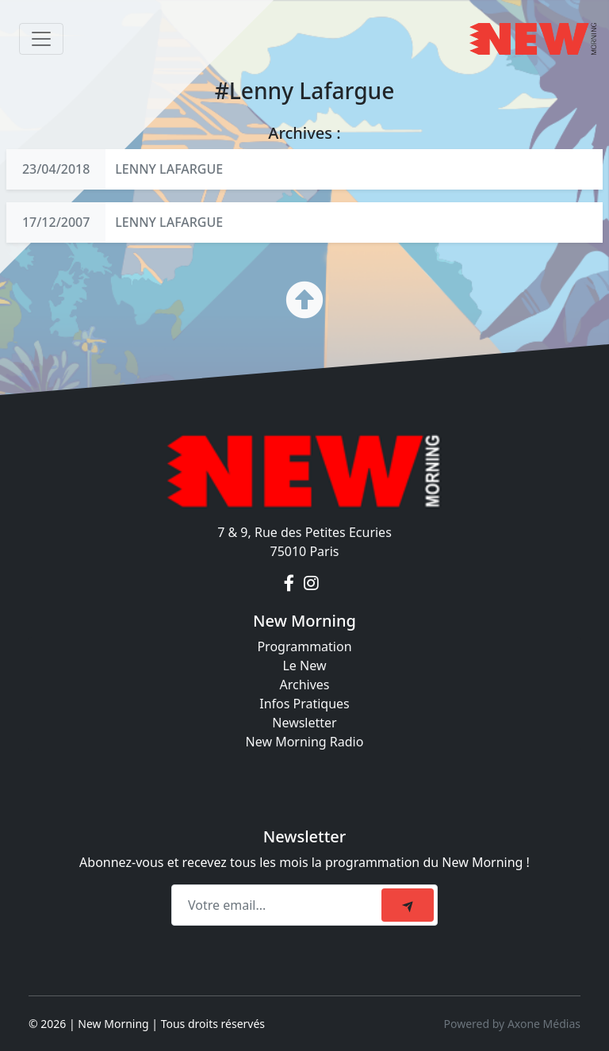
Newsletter (304, 722)
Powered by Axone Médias (512, 1023)
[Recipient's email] (278, 905)
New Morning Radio (305, 741)
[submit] (407, 905)
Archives (304, 684)
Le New (304, 665)
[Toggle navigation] (41, 39)
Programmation (304, 646)
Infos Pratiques (304, 703)
